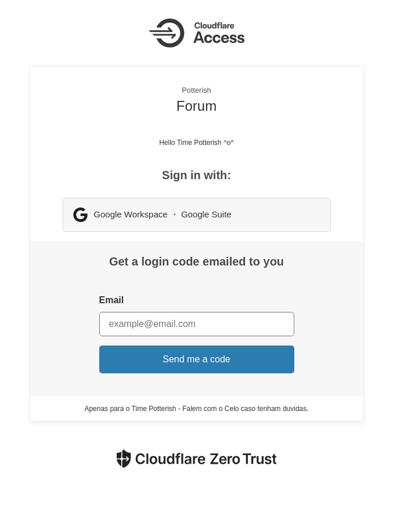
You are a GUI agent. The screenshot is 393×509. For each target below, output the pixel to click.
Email (111, 300)
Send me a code (196, 359)
